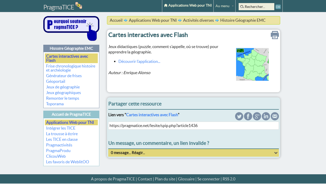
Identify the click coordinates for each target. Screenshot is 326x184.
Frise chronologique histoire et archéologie (70, 68)
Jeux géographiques (63, 92)
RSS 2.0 (229, 179)
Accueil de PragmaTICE (71, 114)
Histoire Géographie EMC (71, 48)
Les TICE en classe (62, 139)
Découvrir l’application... (139, 61)
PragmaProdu (58, 150)
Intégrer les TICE (60, 128)
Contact (145, 179)
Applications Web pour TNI (188, 5)
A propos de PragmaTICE (113, 179)
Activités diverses (198, 20)
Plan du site (165, 179)
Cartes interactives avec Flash (67, 58)
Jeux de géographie (63, 87)
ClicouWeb (56, 156)
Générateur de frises (64, 75)
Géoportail (55, 81)
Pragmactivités (59, 145)
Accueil (116, 20)
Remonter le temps (62, 98)
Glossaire (186, 179)
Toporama (55, 103)
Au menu (222, 6)
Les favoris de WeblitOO (67, 161)
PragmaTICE (58, 7)
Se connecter (208, 179)
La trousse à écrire (62, 133)
